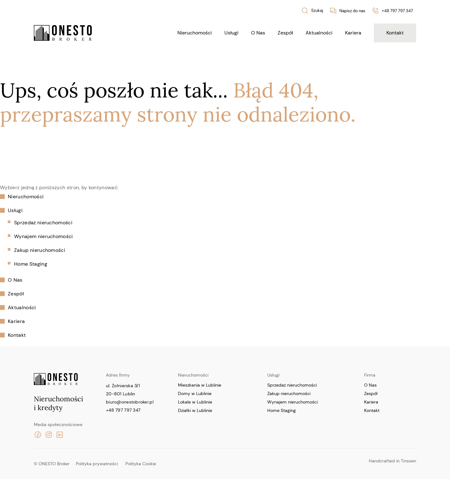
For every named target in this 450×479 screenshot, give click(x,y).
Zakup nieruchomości (39, 250)
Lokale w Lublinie (195, 402)
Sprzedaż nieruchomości (43, 222)
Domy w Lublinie (195, 393)
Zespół (285, 32)
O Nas (258, 32)
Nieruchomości (194, 32)
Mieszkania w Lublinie (199, 385)
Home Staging (30, 264)
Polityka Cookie (140, 463)
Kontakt (395, 32)
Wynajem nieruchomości (43, 236)
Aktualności (319, 32)
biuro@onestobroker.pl (130, 402)
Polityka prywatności (97, 463)
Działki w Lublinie (195, 410)
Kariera (353, 32)
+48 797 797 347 (123, 410)
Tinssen (408, 461)
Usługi (231, 32)
